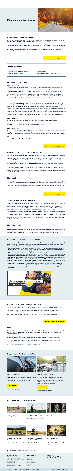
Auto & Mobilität (13, 450)
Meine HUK (29, 456)
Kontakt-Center (30, 458)
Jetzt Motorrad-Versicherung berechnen (54, 58)
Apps (28, 465)
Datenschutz (16, 469)
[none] (21, 364)
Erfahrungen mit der (33, 464)
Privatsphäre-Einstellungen (24, 469)
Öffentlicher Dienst (11, 462)
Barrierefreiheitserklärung (36, 469)
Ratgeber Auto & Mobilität (12, 456)
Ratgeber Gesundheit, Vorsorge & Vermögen (15, 459)
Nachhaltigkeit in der (14, 465)
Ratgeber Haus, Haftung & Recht (13, 458)
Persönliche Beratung (31, 459)
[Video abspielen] (29, 283)
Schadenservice (30, 461)
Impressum (9, 469)
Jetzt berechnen (13, 385)
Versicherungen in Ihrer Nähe (12, 461)
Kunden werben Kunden (31, 462)
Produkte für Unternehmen (12, 464)
